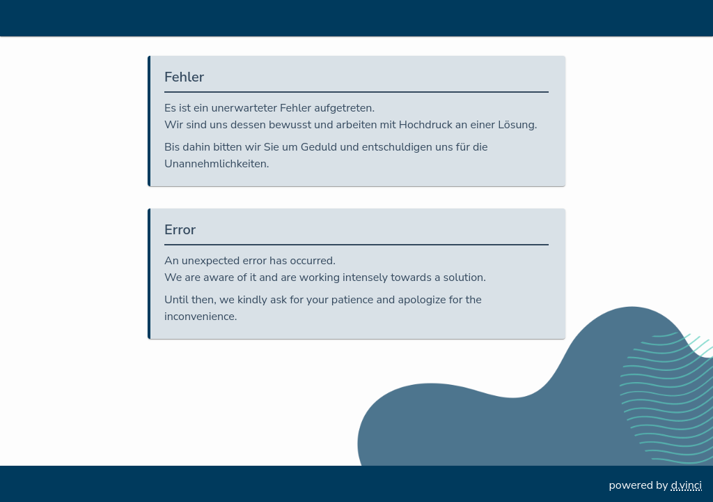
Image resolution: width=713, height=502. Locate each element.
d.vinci (686, 485)
